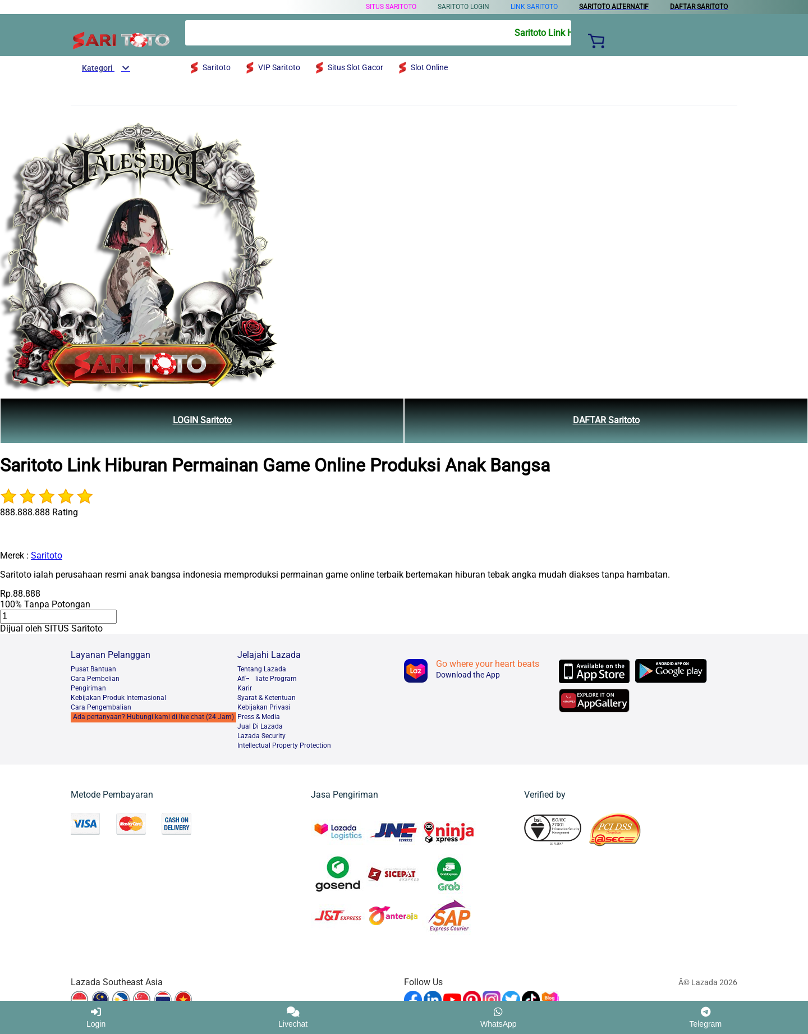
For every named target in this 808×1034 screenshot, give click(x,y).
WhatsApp (498, 1017)
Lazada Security (261, 736)
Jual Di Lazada (260, 726)
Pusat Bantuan (93, 669)
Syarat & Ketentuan (266, 698)
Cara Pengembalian (101, 707)
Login (95, 1017)
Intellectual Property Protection (284, 745)
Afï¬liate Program (267, 679)
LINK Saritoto (534, 7)
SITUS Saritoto (391, 7)
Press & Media (258, 717)
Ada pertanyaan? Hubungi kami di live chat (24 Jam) (153, 717)
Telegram (705, 1017)
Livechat (292, 1017)
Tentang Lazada (261, 669)
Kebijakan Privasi (263, 707)
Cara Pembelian (95, 679)
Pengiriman (88, 688)
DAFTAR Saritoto (606, 420)
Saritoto (46, 555)
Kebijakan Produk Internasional (118, 698)
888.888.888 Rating (39, 512)
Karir (244, 688)
